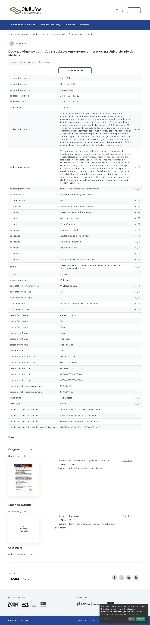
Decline (131, 619)
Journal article (27, 63)
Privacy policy (98, 620)
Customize (105, 619)
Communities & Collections (23, 25)
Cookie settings (83, 620)
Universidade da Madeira (28, 34)
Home (11, 34)
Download (127, 460)
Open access (47, 63)
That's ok (140, 619)
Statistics (84, 25)
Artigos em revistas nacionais (55, 34)
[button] (123, 10)
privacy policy (132, 614)
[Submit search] (117, 10)
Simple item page (75, 70)
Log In (133, 10)
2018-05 (12, 63)
